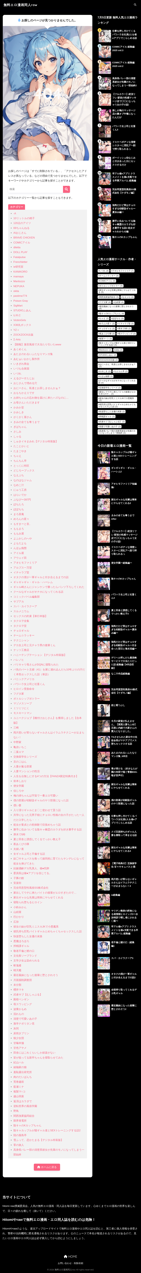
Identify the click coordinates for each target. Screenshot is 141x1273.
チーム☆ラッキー (23, 635)
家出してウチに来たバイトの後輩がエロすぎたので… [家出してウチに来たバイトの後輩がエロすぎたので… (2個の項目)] (117, 393)
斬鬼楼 (17, 965)
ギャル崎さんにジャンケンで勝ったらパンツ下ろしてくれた (48, 587)
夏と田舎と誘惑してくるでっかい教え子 (37, 839)
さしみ (17, 431)
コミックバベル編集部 (26, 596)
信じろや (18, 790)
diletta (17, 247)
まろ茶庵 (18, 514)
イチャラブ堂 (21, 572)
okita (16, 291)
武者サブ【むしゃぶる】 (27, 994)
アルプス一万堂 (22, 567)
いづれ (17, 373)
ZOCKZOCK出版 (23, 334)
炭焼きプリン (21, 1033)
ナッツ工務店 (21, 650)
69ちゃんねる (21, 228)
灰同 (16, 1028)
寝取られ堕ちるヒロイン (27, 902)
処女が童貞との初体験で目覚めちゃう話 (37, 824)
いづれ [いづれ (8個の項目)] (104, 271)
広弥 (16, 921)
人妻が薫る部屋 (22, 766)
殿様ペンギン (21, 999)
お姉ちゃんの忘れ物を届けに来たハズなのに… (41, 397)
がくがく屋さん (22, 417)
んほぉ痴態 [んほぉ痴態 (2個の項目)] (106, 376)
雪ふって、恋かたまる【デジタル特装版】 (38, 1140)
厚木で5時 (19, 834)
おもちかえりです (23, 393)
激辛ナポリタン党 (23, 1023)
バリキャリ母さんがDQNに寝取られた (36, 664)
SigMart (18, 305)
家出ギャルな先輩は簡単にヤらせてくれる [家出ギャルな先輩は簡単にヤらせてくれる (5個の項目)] (117, 291)
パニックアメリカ (23, 679)
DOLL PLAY (20, 252)
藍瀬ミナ (18, 1086)
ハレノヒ (18, 659)
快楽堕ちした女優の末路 (27, 936)
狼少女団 (18, 1038)
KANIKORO (20, 271)
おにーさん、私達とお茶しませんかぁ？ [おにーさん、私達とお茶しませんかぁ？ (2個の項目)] (117, 365)
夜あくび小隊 (21, 844)
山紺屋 (17, 912)
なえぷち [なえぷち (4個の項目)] (128, 297)
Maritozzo (19, 281)
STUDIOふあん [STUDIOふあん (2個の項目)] (107, 355)
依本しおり (20, 781)
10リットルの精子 (24, 218)
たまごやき (20, 451)
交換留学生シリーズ (25, 756)
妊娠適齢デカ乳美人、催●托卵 (31, 868)
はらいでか (20, 494)
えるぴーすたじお (23, 378)
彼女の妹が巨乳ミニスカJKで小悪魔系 (36, 926)
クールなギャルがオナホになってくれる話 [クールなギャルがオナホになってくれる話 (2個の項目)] (117, 381)
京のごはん (20, 761)
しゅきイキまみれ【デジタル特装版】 (35, 441)
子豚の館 (18, 878)
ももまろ (18, 528)
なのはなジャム (22, 480)
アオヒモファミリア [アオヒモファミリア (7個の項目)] (123, 271)
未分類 (17, 984)
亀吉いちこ (20, 747)
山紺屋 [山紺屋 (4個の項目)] (119, 302)
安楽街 (17, 882)
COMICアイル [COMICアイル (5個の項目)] (107, 281)
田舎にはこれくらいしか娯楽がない (34, 1052)
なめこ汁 (18, 485)
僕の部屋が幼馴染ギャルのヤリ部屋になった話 (41, 800)
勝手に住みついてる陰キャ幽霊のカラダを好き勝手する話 (47, 829)
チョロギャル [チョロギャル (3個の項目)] (107, 328)
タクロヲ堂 (20, 625)
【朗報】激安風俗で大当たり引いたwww (37, 344)
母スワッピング (22, 1004)
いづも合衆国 (21, 368)
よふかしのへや (22, 538)
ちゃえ (17, 456)
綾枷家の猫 (20, 1067)
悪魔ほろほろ (21, 941)
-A (14, 213)
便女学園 (18, 785)
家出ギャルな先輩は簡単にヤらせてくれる (38, 897)
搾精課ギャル (21, 946)
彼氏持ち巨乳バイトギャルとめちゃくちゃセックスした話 (47, 931)
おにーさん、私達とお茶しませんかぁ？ (37, 388)
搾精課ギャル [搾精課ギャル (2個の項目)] (107, 416)
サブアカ (18, 601)
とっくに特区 (21, 465)
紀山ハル (18, 1062)
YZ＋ (16, 329)
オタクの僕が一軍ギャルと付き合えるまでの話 (41, 577)
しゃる (17, 436)
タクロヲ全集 (21, 620)
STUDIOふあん (22, 310)
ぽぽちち (18, 509)
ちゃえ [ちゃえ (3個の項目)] (104, 318)
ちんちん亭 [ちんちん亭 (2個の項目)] (121, 371)
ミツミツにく (21, 708)
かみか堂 (18, 407)
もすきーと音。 (22, 524)
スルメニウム (21, 611)
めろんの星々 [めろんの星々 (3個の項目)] (107, 323)
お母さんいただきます (26, 402)
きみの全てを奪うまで (26, 422)
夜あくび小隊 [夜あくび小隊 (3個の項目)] (107, 333)
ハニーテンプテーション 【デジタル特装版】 (40, 655)
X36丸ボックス (22, 325)
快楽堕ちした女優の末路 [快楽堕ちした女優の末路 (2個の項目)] (112, 411)
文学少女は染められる (26, 960)
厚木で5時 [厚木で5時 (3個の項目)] (124, 328)
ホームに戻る (47, 1167)
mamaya (18, 276)
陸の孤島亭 (20, 1135)
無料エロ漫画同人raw (20, 5)
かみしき (18, 412)
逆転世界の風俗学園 (25, 1106)
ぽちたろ (18, 504)
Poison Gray (20, 300)
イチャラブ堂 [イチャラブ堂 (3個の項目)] (126, 323)
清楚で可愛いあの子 (25, 1018)
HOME (70, 1256)
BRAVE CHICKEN (24, 237)
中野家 (17, 742)
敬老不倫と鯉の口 (23, 950)
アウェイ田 (20, 557)
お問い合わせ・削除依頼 (70, 1263)
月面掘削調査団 (22, 980)
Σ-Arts (17, 339)
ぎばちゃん (20, 426)
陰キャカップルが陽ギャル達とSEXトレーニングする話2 (47, 1130)
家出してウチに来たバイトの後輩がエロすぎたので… (44, 892)
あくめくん (20, 349)
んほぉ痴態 (20, 548)
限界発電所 (20, 1120)
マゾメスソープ (22, 703)
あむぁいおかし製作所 (26, 359)
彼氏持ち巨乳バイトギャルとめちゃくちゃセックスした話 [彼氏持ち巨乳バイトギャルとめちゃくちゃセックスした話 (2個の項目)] (117, 405)
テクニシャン (21, 640)
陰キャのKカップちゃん (27, 1125)
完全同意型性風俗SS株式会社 (30, 887)
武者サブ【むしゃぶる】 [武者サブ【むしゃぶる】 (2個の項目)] (112, 421)
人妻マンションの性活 (26, 771)
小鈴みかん (20, 907)
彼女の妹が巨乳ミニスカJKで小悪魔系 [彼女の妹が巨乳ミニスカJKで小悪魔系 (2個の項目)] (116, 399)
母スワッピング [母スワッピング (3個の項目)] (127, 333)
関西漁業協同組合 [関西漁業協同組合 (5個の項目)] (109, 297)
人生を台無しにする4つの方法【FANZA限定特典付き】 (46, 776)
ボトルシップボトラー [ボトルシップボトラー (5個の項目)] (111, 286)
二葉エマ (18, 751)
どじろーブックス (23, 470)
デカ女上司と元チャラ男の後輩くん (34, 645)
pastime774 (20, 295)
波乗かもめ (20, 1009)
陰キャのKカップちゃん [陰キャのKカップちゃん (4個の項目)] (111, 313)
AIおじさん (19, 232)
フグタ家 (18, 693)
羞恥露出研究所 (22, 1072)
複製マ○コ (19, 1091)
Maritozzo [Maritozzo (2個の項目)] (105, 350)
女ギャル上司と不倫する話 (29, 853)
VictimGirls (19, 320)
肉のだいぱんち (22, 1077)
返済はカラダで (22, 1101)
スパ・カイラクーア (25, 606)
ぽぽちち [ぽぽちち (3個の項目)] (118, 318)
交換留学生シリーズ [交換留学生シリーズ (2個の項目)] (110, 388)
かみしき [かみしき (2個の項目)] (105, 371)
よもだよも (20, 543)
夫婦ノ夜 (18, 849)
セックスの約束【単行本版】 (30, 616)
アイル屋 (18, 553)
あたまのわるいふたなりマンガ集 (33, 354)
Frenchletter (20, 261)
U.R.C (17, 315)
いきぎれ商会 (21, 363)
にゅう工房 (20, 489)
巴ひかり (18, 916)
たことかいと (21, 446)
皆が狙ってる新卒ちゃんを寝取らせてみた (38, 1057)
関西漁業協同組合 (23, 1115)
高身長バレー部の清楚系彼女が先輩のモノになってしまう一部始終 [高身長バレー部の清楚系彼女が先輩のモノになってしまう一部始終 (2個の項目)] (117, 432)
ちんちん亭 (20, 460)
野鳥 (16, 1110)
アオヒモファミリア (25, 562)
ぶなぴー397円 (22, 499)
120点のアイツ (22, 223)
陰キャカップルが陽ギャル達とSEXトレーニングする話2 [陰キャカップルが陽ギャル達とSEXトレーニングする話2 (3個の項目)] (117, 344)
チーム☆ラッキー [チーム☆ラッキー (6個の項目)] (109, 276)
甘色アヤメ (20, 1047)
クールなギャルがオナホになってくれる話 (38, 591)
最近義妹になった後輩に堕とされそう (35, 975)
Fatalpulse (19, 257)
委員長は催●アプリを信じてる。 (32, 873)
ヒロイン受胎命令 (23, 688)
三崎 (16, 727)
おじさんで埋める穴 (25, 383)
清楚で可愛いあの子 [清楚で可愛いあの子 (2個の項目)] (110, 426)
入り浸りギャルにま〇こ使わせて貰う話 (37, 810)
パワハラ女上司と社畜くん (29, 684)
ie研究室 (18, 266)
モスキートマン (22, 713)
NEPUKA (18, 286)
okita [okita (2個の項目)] (118, 350)
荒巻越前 (18, 1081)
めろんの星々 (21, 519)
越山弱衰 (18, 1096)
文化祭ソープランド (25, 955)
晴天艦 (17, 970)
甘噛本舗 (18, 1043)
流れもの (18, 1014)
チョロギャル (21, 630)
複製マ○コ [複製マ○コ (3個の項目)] (105, 338)
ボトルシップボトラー (26, 698)
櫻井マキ (18, 989)
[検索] (66, 189)
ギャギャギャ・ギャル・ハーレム (33, 582)
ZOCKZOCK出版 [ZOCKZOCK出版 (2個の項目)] (108, 360)
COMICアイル (21, 242)
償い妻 (17, 805)
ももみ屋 (18, 533)
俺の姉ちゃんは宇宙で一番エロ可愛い (35, 795)
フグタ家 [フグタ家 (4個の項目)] (105, 302)
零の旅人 (18, 1145)
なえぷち (18, 475)
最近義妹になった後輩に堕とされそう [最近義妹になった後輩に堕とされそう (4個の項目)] (116, 307)
